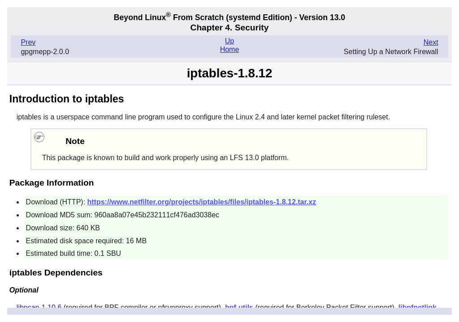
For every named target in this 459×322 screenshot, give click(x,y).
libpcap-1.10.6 (39, 307)
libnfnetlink (417, 307)
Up (229, 41)
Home (229, 49)
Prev (28, 42)
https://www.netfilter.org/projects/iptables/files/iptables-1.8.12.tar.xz (201, 202)
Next (431, 42)
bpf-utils (239, 307)
